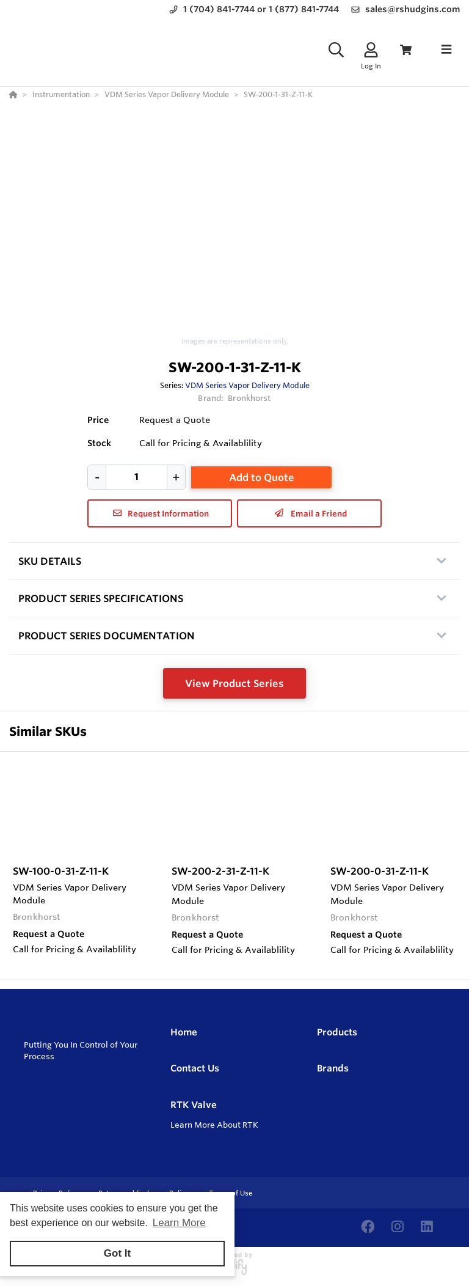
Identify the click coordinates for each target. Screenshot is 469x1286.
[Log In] (371, 50)
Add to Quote (261, 477)
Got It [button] (117, 1253)
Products (337, 1032)
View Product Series (234, 683)
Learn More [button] (179, 1223)
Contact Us (194, 1068)
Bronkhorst (249, 398)
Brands (333, 1068)
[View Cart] (405, 50)
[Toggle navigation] (446, 49)
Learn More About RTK (214, 1125)
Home (183, 1032)
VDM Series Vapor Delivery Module (247, 385)
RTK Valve (193, 1105)
